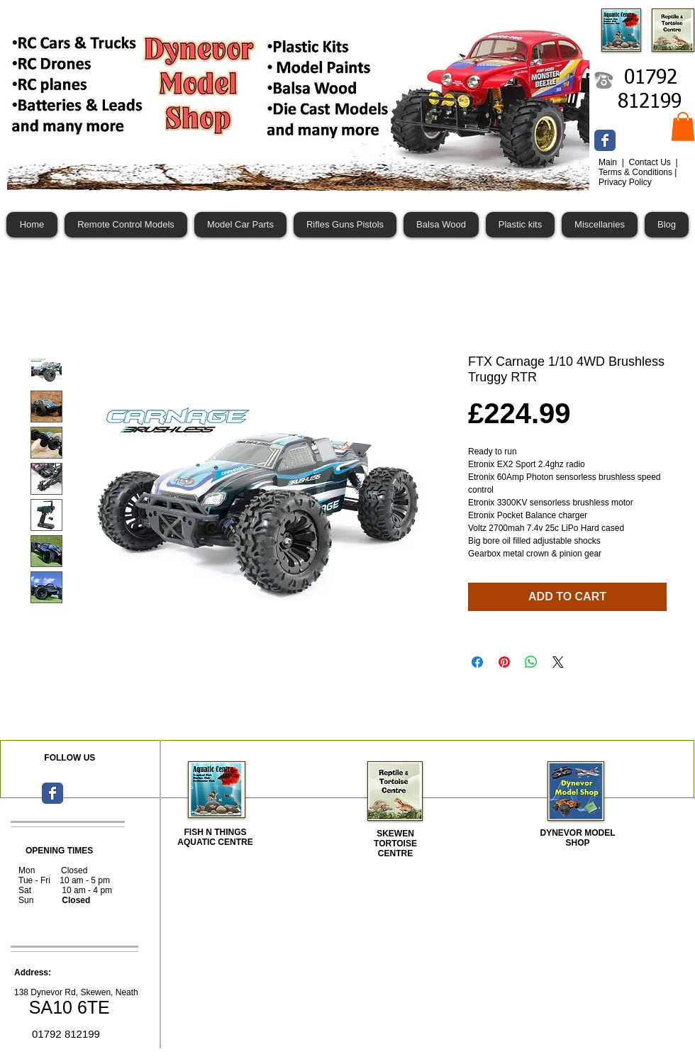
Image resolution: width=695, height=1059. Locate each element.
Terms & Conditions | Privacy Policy (638, 177)
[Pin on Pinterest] (504, 662)
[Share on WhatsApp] (531, 662)
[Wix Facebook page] (605, 140)
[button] (683, 126)
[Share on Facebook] (477, 662)
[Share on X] (558, 662)
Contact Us (650, 162)
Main (609, 162)
